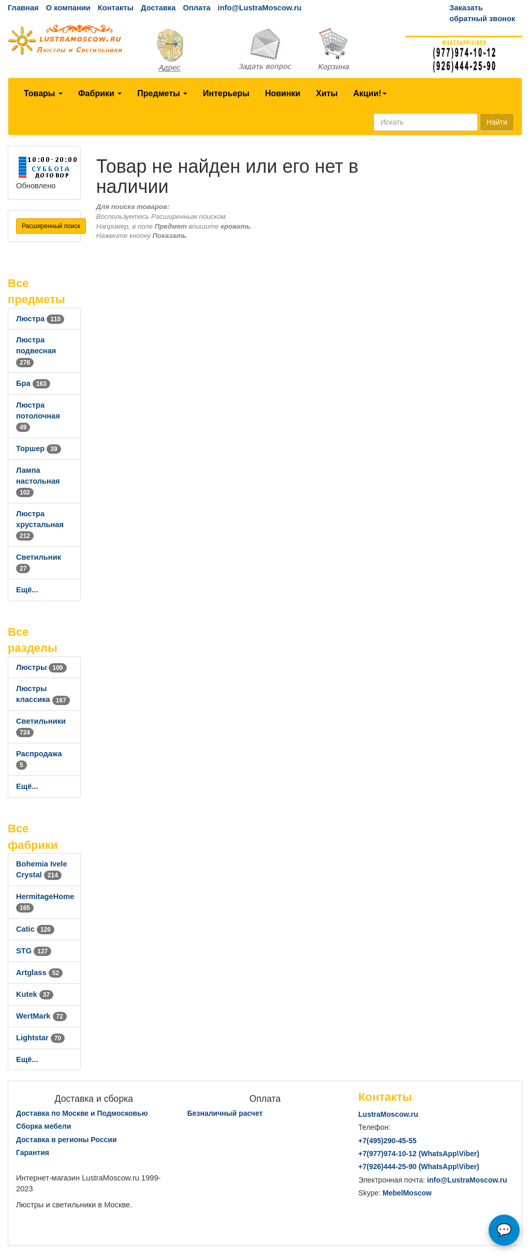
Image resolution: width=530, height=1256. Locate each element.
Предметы (162, 93)
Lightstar (40, 1038)
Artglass (39, 972)
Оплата (196, 8)
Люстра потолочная (38, 416)
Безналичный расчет (225, 1113)
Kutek (34, 994)
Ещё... (27, 590)
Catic (35, 929)
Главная (23, 8)
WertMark (41, 1016)
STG (33, 951)
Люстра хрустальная (40, 525)
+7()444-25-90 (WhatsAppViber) (418, 1166)
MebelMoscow (407, 1193)
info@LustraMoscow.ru (260, 8)
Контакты (116, 8)
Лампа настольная (38, 481)
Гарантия (32, 1152)
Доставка (158, 8)
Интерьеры (226, 93)
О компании (68, 8)
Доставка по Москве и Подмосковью (82, 1113)
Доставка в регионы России (66, 1139)
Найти (497, 122)
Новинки (283, 93)
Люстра (40, 319)
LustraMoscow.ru (388, 1114)
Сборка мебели (43, 1126)
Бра (33, 383)
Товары (43, 93)
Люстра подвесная (36, 351)
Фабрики (100, 93)
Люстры (41, 667)
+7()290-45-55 (387, 1141)
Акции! (369, 93)
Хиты (326, 93)
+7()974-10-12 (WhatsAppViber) (418, 1153)
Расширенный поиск (51, 226)
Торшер (38, 448)
